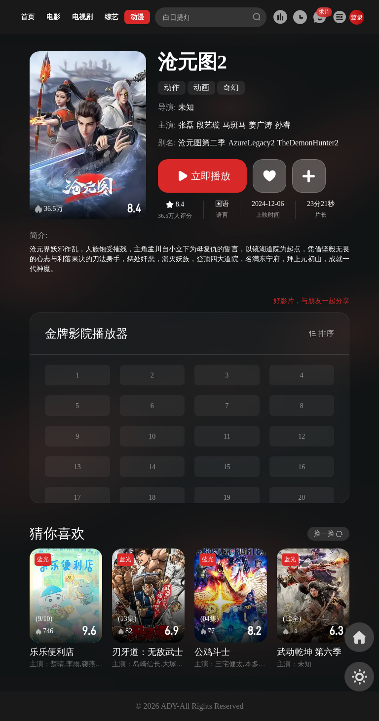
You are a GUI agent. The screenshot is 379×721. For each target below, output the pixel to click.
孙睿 (283, 125)
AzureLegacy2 (251, 142)
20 (301, 497)
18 (152, 497)
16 (301, 467)
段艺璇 (208, 125)
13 (77, 467)
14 (152, 467)
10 (152, 436)
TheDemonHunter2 (308, 142)
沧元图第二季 (202, 142)
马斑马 (234, 125)
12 (301, 436)
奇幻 (231, 87)
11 (227, 436)
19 (227, 497)
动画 (201, 87)
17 (77, 497)
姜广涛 (260, 125)
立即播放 (202, 176)
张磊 (186, 125)
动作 (172, 87)
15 (227, 467)
